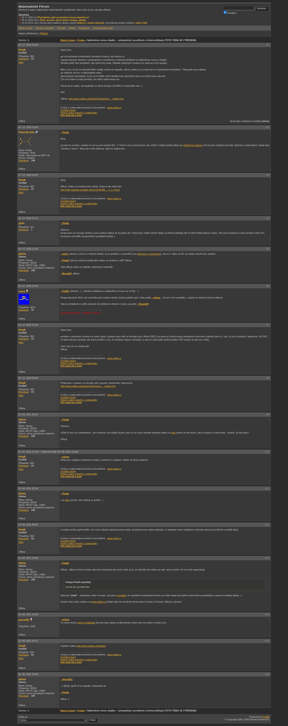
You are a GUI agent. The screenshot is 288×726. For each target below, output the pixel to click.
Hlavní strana (25, 28)
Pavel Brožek (26, 132)
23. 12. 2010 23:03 (28, 378)
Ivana (22, 291)
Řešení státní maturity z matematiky (78, 112)
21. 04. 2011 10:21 (28, 414)
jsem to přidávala (86, 622)
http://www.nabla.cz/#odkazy (91, 646)
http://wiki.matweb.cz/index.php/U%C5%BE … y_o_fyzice (90, 190)
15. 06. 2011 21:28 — (48, 451)
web (173, 432)
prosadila (121, 595)
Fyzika (81, 40)
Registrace (84, 28)
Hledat (72, 28)
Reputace (24, 58)
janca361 (24, 619)
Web (21, 62)
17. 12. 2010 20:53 (28, 175)
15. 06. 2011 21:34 (28, 488)
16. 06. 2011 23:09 (28, 674)
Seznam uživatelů (45, 28)
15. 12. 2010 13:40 (28, 127)
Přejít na (58, 719)
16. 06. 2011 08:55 (28, 524)
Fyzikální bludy (68, 110)
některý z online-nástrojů (90, 23)
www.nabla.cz (114, 107)
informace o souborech (149, 254)
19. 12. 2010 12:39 (28, 248)
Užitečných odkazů (193, 145)
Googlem (230, 12)
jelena (22, 253)
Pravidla (61, 28)
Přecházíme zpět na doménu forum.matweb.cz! (63, 17)
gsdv (22, 223)
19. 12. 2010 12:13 (28, 218)
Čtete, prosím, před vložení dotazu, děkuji (63, 20)
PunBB (265, 717)
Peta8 (22, 49)
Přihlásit (43, 33)
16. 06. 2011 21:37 (28, 641)
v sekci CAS (140, 23)
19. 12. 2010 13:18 (28, 325)
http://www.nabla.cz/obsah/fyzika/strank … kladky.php (96, 98)
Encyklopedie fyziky (103, 28)
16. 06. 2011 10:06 (28, 558)
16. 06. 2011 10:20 (28, 614)
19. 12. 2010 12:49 (28, 286)
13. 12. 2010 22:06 (28, 45)
